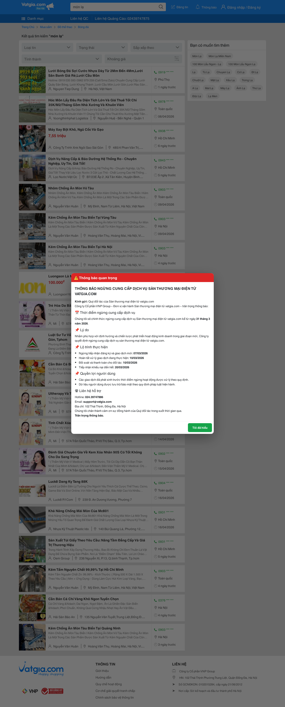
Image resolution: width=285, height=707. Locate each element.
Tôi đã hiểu (200, 427)
